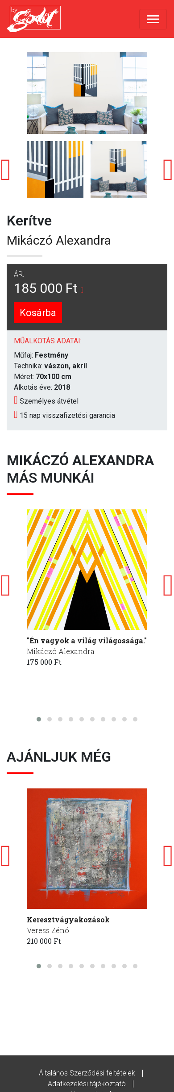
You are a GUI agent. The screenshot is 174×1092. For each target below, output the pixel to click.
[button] (38, 719)
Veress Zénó (48, 930)
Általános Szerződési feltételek (87, 1073)
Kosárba (38, 312)
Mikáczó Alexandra (59, 240)
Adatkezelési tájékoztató (87, 1083)
